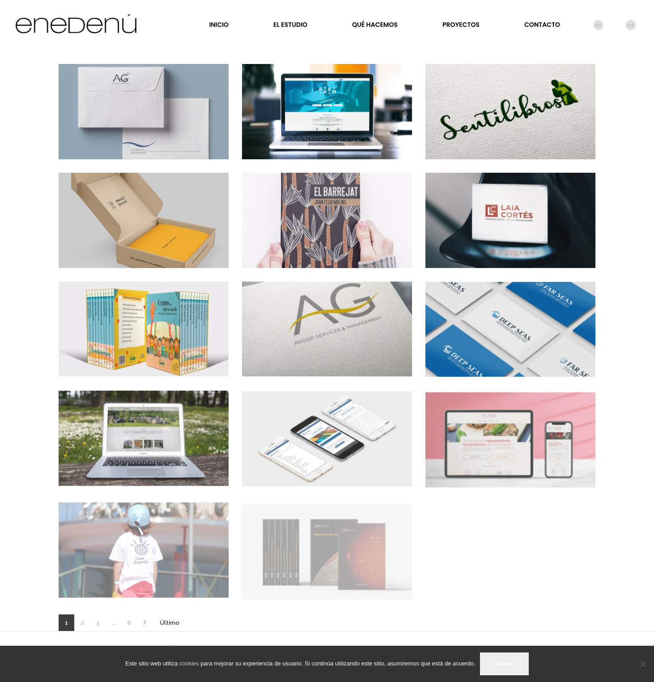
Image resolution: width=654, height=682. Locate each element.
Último (169, 622)
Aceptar (504, 663)
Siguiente (145, 622)
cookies (189, 663)
